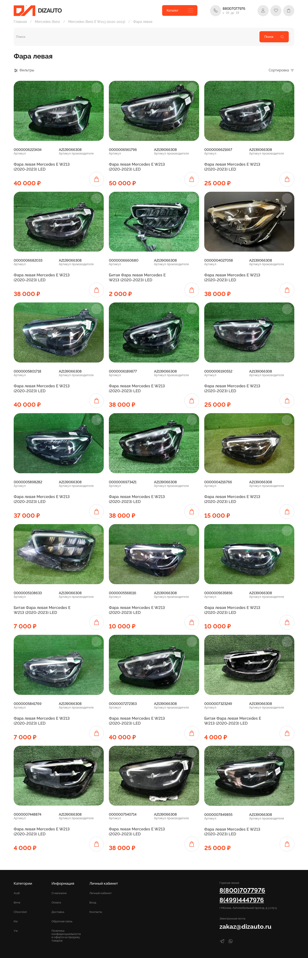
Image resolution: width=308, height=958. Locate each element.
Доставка (58, 912)
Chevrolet (20, 912)
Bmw (17, 902)
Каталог (180, 10)
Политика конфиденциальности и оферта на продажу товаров (66, 935)
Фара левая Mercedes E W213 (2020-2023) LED (42, 166)
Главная (20, 22)
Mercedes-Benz (47, 22)
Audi (17, 893)
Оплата (56, 902)
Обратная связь (62, 921)
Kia (16, 921)
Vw (16, 930)
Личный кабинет (100, 893)
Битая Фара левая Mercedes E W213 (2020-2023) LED (137, 277)
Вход (92, 902)
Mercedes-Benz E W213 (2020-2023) (96, 22)
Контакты (95, 912)
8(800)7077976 (242, 890)
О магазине (59, 893)
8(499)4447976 (241, 900)
